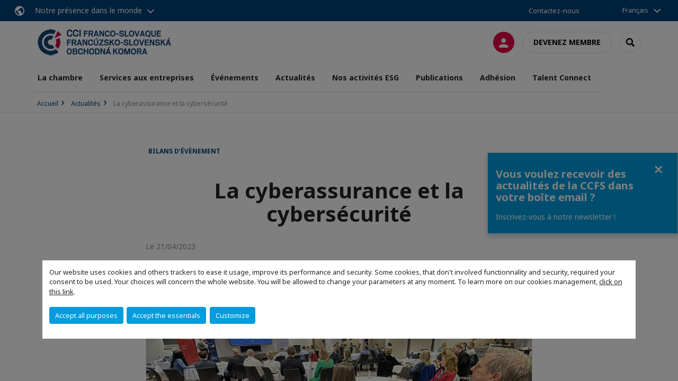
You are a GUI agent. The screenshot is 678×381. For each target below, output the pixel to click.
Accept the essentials (166, 315)
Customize (232, 315)
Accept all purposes (86, 315)
